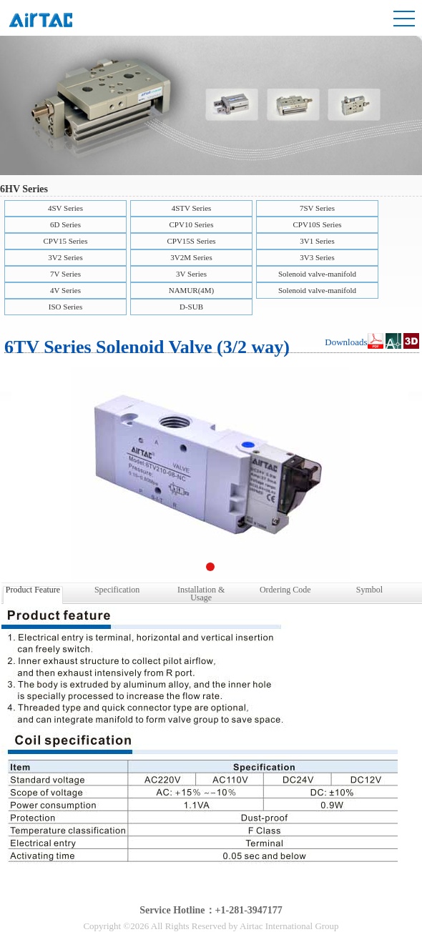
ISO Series (65, 306)
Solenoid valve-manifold (317, 273)
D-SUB (191, 306)
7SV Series (317, 208)
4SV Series (65, 208)
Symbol (369, 590)
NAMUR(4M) (192, 290)
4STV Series (192, 208)
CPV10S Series (317, 224)
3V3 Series (317, 257)
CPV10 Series (191, 224)
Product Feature (33, 590)
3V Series (191, 273)
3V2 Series (65, 257)
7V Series (65, 273)
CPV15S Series (191, 241)
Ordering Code (285, 590)
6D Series (65, 224)
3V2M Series (191, 257)
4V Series (65, 290)
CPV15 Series (65, 241)
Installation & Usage (201, 592)
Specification (116, 590)
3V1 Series (317, 241)
